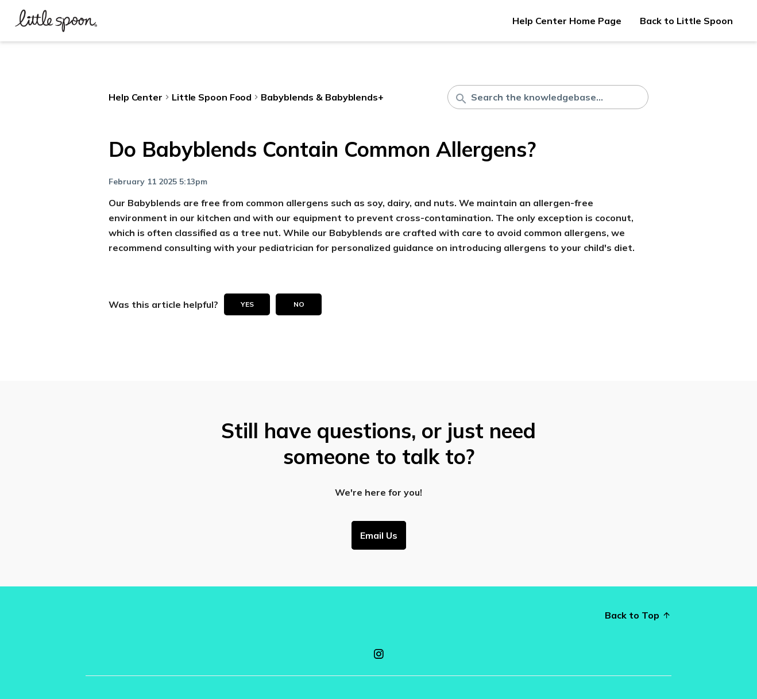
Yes (247, 304)
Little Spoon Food (212, 97)
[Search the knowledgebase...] (547, 97)
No (298, 304)
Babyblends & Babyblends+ (322, 97)
